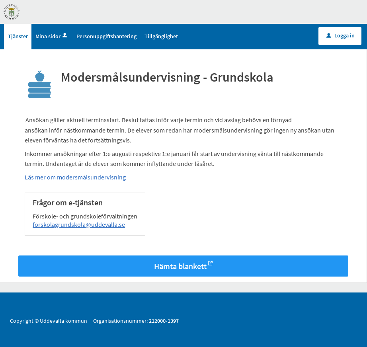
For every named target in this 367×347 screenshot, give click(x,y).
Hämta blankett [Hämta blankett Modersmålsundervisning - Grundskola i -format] (180, 266)
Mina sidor (51, 36)
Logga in (340, 35)
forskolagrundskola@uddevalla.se (79, 224)
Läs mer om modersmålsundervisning (75, 177)
